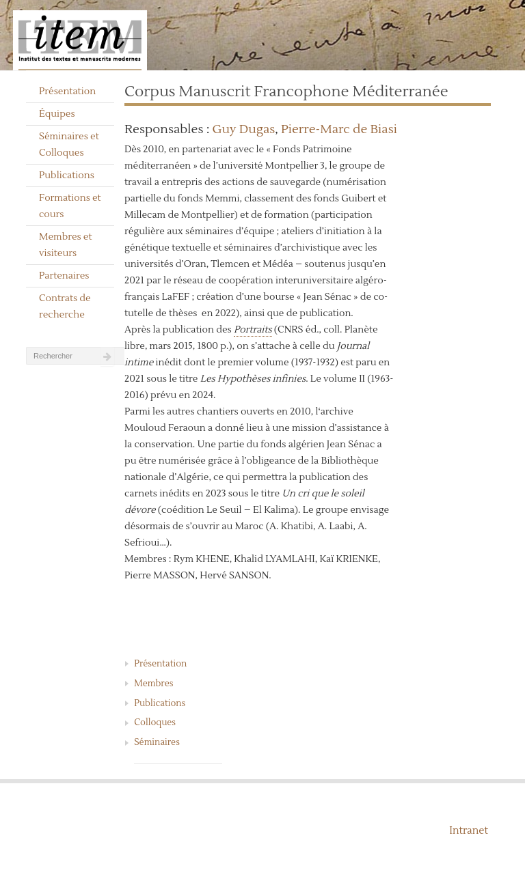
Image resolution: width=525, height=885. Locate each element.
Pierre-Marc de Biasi (339, 129)
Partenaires (64, 276)
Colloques (155, 722)
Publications (66, 175)
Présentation (67, 91)
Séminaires (157, 742)
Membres (153, 683)
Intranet (468, 830)
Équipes (57, 114)
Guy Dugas (244, 129)
